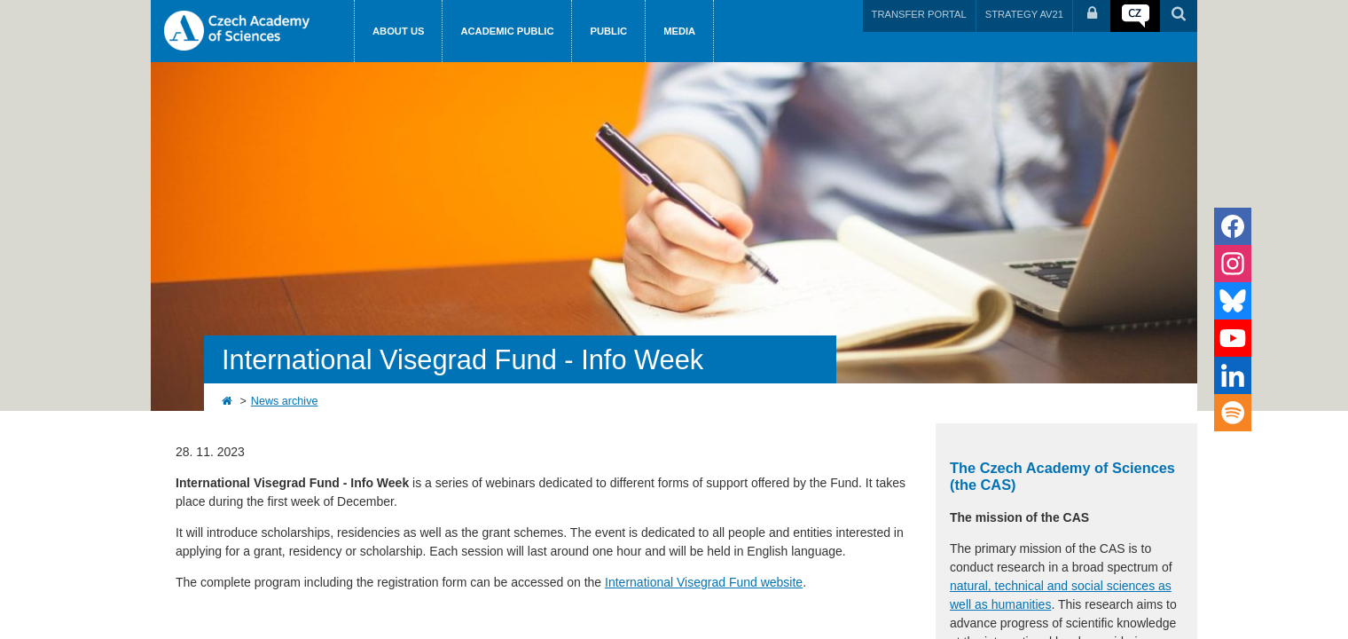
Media (679, 31)
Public (608, 31)
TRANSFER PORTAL (919, 14)
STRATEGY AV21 (1024, 14)
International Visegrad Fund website (704, 582)
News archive (284, 401)
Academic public (506, 31)
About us (398, 31)
